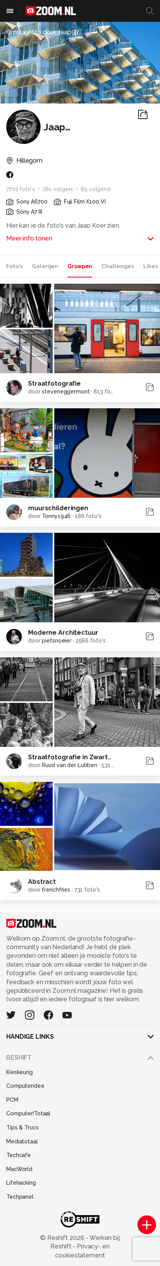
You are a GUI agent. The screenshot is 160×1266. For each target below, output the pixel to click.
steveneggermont (65, 391)
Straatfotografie (54, 383)
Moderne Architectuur (63, 632)
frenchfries (56, 890)
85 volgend (95, 189)
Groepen (80, 266)
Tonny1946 (56, 516)
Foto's (14, 266)
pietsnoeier (56, 640)
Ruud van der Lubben (69, 765)
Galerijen (45, 266)
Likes (150, 266)
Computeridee (25, 1086)
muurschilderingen (58, 508)
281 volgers (58, 189)
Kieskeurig (19, 1072)
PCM (12, 1100)
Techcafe (18, 1155)
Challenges (117, 266)
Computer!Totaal (28, 1113)
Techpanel (20, 1197)
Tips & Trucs (22, 1127)
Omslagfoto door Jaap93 (42, 32)
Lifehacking (21, 1183)
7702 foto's (20, 189)
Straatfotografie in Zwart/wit (74, 757)
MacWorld (19, 1169)
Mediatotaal (22, 1141)
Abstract (42, 881)
